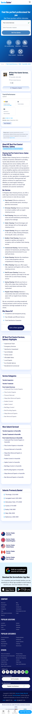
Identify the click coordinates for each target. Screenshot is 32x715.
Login (17, 613)
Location (3, 623)
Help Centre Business (21, 664)
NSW (20, 64)
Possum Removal (9, 395)
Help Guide (18, 662)
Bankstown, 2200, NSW (11, 517)
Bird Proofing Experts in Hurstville (13, 470)
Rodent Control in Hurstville (12, 458)
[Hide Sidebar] (29, 2)
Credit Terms (4, 662)
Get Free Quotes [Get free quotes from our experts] (16, 679)
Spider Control (8, 404)
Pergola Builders (20, 637)
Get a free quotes (16, 328)
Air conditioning (9, 46)
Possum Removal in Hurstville (13, 449)
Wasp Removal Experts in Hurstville (14, 473)
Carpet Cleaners (19, 641)
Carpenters (3, 641)
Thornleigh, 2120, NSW (11, 494)
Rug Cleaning (4, 643)
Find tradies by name (21, 611)
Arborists (18, 46)
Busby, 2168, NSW (10, 509)
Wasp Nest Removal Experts (12, 398)
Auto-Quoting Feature (21, 655)
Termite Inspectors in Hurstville (11, 431)
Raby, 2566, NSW (10, 513)
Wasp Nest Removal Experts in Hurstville (13, 454)
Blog (17, 602)
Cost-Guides (4, 604)
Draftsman (18, 639)
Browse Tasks (4, 664)
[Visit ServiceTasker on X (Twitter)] (11, 672)
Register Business (14, 711)
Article (17, 604)
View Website (7, 123)
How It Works (4, 658)
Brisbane (18, 625)
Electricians (18, 645)
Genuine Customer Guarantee (8, 655)
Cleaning (24, 46)
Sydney (17, 623)
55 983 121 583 (9, 118)
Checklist (3, 607)
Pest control (12, 55)
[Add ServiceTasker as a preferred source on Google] (16, 570)
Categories (3, 609)
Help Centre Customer (6, 666)
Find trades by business (6, 613)
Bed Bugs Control (9, 407)
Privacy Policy (19, 653)
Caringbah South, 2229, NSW (13, 498)
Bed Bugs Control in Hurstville (12, 466)
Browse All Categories (21, 658)
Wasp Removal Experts (10, 413)
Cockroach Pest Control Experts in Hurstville (14, 441)
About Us (3, 602)
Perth (2, 627)
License (17, 660)
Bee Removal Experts (10, 416)
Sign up (3, 615)
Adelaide (18, 627)
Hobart (17, 629)
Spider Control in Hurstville (12, 462)
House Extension (5, 637)
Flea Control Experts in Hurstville (13, 445)
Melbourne (3, 625)
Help (2, 611)
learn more (12, 137)
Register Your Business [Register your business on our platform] (16, 686)
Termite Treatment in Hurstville (11, 434)
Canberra (3, 629)
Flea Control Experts (10, 392)
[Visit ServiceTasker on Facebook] (3, 672)
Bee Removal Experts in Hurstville (14, 477)
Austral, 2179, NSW (10, 506)
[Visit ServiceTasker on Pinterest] (7, 672)
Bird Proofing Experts (10, 410)
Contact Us (18, 607)
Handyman (20, 55)
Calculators (18, 609)
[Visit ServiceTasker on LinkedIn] (19, 672)
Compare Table (4, 660)
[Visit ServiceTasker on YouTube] (22, 672)
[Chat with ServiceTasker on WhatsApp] (26, 672)
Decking (3, 639)
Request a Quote (16, 88)
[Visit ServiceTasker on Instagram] (15, 672)
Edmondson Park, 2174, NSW (13, 502)
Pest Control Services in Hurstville (12, 438)
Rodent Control (8, 401)
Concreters (3, 645)
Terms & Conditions (5, 653)
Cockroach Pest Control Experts (13, 389)
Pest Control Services (11, 64)
